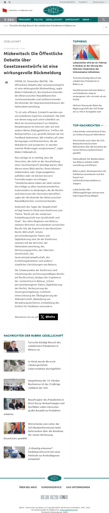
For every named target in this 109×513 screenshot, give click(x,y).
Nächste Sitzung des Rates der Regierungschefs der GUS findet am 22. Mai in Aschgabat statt (88, 108)
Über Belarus (28, 487)
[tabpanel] (90, 165)
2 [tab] (104, 124)
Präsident (25, 19)
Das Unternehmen (78, 487)
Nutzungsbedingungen (69, 510)
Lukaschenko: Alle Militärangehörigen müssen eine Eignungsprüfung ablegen (88, 192)
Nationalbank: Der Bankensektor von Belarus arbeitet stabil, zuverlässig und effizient (89, 162)
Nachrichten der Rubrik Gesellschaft (33, 335)
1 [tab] (102, 124)
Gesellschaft (54, 19)
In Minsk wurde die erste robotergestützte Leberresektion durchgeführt (44, 365)
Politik (38, 19)
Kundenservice (51, 487)
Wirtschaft (72, 19)
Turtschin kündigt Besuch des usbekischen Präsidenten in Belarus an (44, 346)
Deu (11, 19)
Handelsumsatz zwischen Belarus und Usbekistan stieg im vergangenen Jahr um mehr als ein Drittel (89, 95)
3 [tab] (106, 124)
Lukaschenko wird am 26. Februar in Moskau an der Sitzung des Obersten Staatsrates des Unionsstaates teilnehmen (90, 67)
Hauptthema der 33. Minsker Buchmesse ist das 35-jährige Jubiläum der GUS (44, 384)
